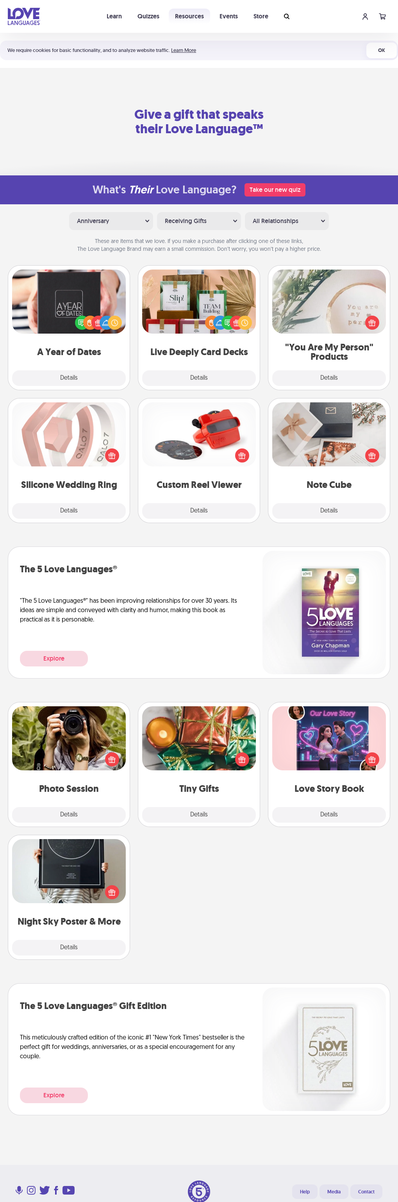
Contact (366, 1192)
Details (69, 378)
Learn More (183, 50)
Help (305, 1192)
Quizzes (148, 16)
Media (334, 1192)
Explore (53, 658)
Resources (189, 16)
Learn (114, 16)
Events (229, 16)
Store (260, 16)
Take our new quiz (275, 190)
